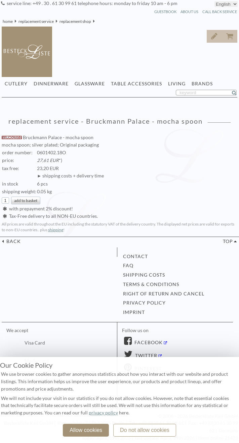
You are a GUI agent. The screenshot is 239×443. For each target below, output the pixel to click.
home (8, 21)
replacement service (36, 21)
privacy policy (144, 303)
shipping (55, 229)
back (13, 241)
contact (135, 256)
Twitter (145, 355)
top (228, 241)
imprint (134, 312)
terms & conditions (151, 284)
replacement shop (75, 21)
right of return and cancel (163, 293)
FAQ (128, 265)
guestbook (165, 11)
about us (189, 11)
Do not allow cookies (144, 430)
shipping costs (144, 275)
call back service (219, 11)
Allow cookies (86, 430)
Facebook (148, 342)
